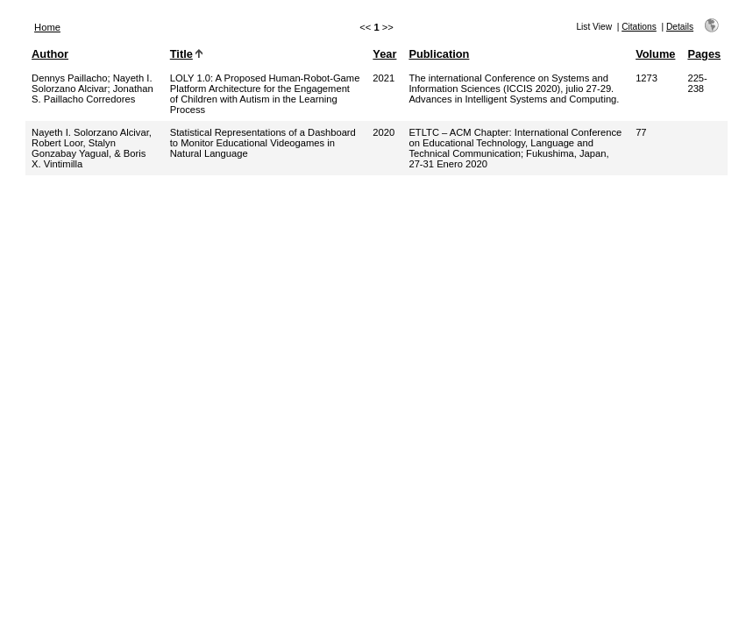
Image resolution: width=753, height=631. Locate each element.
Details (679, 27)
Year (384, 53)
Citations (639, 27)
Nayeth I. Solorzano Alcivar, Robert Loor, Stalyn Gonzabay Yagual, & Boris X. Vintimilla (92, 148)
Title (181, 53)
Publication (438, 53)
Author (50, 53)
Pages (704, 53)
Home (47, 27)
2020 (383, 132)
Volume (655, 53)
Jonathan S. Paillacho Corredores (92, 93)
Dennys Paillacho (69, 78)
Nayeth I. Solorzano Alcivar (92, 83)
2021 (383, 78)
